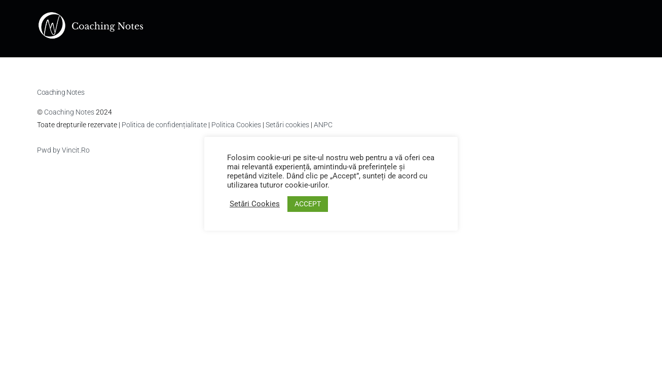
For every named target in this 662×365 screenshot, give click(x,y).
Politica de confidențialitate (164, 125)
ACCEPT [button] (308, 204)
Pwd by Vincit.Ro (63, 150)
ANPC (323, 125)
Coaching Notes (69, 112)
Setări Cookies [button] (255, 203)
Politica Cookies (236, 125)
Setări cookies (287, 125)
